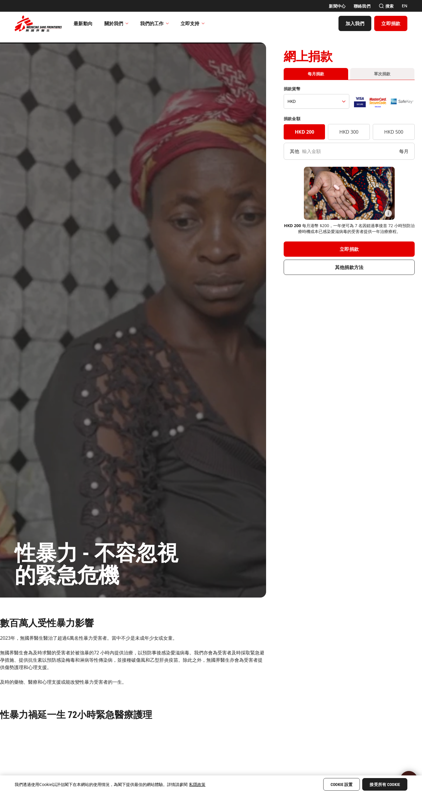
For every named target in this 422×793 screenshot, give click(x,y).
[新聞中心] (337, 6)
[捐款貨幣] (316, 101)
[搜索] (386, 6)
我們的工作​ (154, 23)
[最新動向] (83, 23)
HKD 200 (304, 132)
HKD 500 (393, 132)
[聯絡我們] (362, 6)
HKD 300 (348, 132)
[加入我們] (355, 23)
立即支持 (193, 23)
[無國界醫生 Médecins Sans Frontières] (38, 23)
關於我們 (116, 23)
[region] (211, 784)
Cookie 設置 (342, 784)
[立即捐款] (390, 23)
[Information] (388, 213)
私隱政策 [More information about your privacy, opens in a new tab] (197, 784)
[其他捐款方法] (349, 267)
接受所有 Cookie (385, 784)
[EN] (404, 6)
